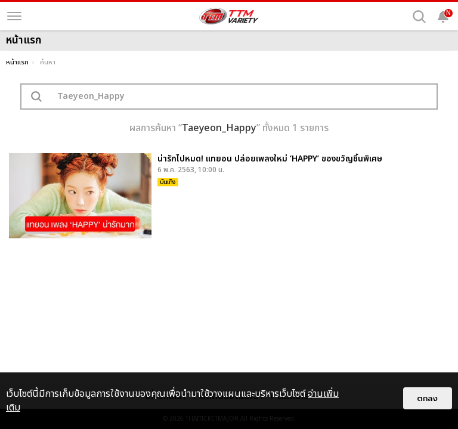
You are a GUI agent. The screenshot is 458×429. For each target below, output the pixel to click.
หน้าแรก (17, 62)
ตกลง (427, 398)
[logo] (229, 16)
